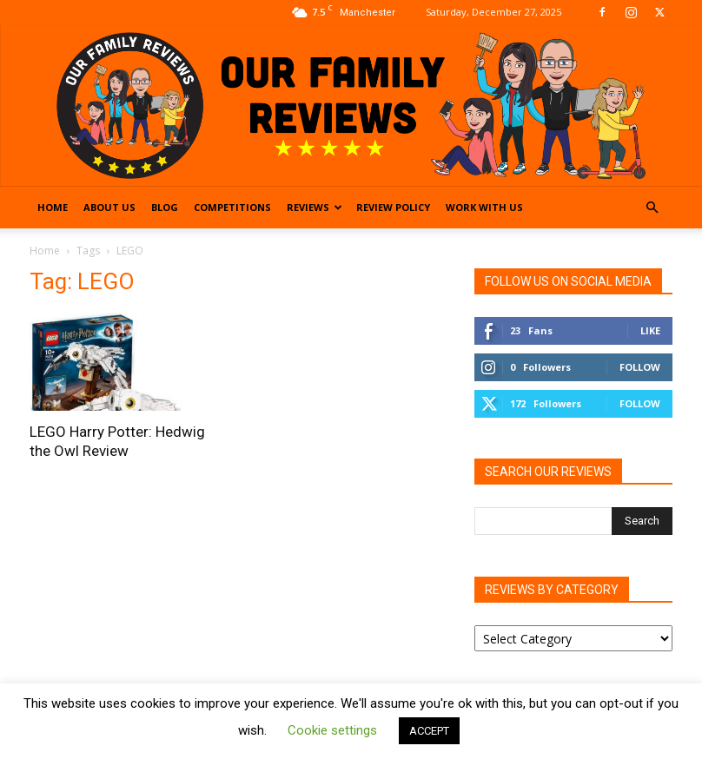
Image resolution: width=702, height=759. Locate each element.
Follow (639, 366)
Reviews (314, 207)
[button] (651, 208)
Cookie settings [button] (332, 730)
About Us (109, 207)
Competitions (232, 207)
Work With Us (484, 207)
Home (52, 207)
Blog (164, 207)
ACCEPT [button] (429, 730)
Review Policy (393, 207)
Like (650, 330)
